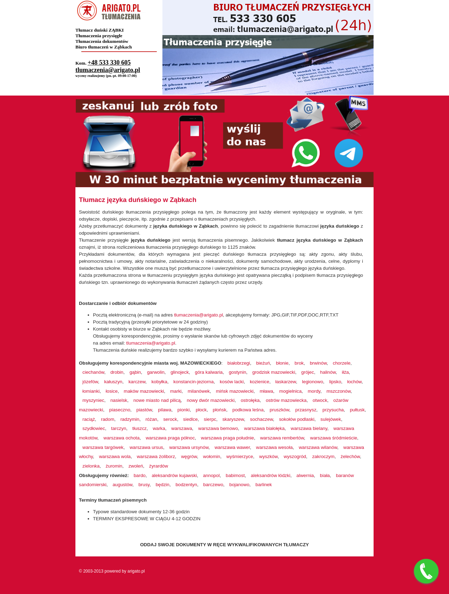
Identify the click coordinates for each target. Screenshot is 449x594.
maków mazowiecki (144, 391)
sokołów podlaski (296, 419)
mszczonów (339, 391)
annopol (211, 475)
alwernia (305, 475)
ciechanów (93, 372)
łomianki (91, 391)
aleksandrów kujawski (174, 475)
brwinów (318, 363)
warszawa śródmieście (333, 437)
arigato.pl (136, 571)
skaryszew (233, 419)
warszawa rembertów (282, 437)
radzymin (129, 419)
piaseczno (119, 409)
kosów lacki (232, 381)
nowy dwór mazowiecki (210, 400)
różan (151, 419)
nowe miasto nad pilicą (157, 400)
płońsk (220, 409)
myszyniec (93, 400)
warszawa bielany (309, 428)
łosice (112, 391)
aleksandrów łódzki (270, 475)
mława (266, 391)
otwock (320, 400)
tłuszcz (139, 428)
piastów (144, 409)
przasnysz (305, 409)
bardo (140, 475)
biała (325, 475)
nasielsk (118, 400)
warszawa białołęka (264, 428)
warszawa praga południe (227, 437)
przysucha (333, 409)
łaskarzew (285, 381)
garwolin (156, 372)
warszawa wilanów (318, 447)
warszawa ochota (121, 437)
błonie (282, 363)
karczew (136, 381)
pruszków (279, 409)
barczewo (213, 484)
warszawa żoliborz (156, 456)
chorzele (341, 363)
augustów (122, 484)
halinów (328, 372)
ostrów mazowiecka (286, 400)
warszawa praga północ (170, 437)
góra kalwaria (208, 372)
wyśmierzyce (239, 456)
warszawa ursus (146, 447)
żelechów (350, 456)
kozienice (259, 381)
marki (176, 391)
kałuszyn (113, 381)
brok (299, 363)
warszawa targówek (102, 447)
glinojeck (179, 372)
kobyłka (159, 381)
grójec (307, 372)
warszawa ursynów (188, 447)
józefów (90, 381)
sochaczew (261, 419)
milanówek (199, 391)
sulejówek (331, 419)
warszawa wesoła (274, 447)
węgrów (189, 456)
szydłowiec (93, 428)
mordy (314, 391)
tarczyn (118, 428)
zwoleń (135, 466)
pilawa (165, 409)
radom (107, 419)
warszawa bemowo (218, 428)
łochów (354, 381)
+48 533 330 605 (109, 62)
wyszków (268, 456)
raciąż (88, 419)
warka (159, 428)
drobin (116, 372)
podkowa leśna (248, 409)
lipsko (335, 381)
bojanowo (239, 484)
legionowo (312, 381)
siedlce (190, 419)
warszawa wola (114, 456)
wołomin (211, 456)
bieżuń (263, 363)
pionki (183, 409)
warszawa (181, 428)
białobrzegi (238, 363)
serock (170, 419)
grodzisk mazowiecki (273, 372)
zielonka (91, 466)
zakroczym (323, 456)
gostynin (237, 372)
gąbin (135, 372)
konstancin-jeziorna (193, 381)
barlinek (263, 484)
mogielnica (290, 391)
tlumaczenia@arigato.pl (107, 69)
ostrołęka (250, 400)
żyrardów (158, 466)
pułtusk (357, 409)
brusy (144, 484)
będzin (162, 484)
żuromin (114, 466)
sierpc (210, 419)
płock (201, 409)
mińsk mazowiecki (234, 391)
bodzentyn (186, 484)
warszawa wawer (232, 447)
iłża (345, 372)
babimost (235, 475)
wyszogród (295, 456)
